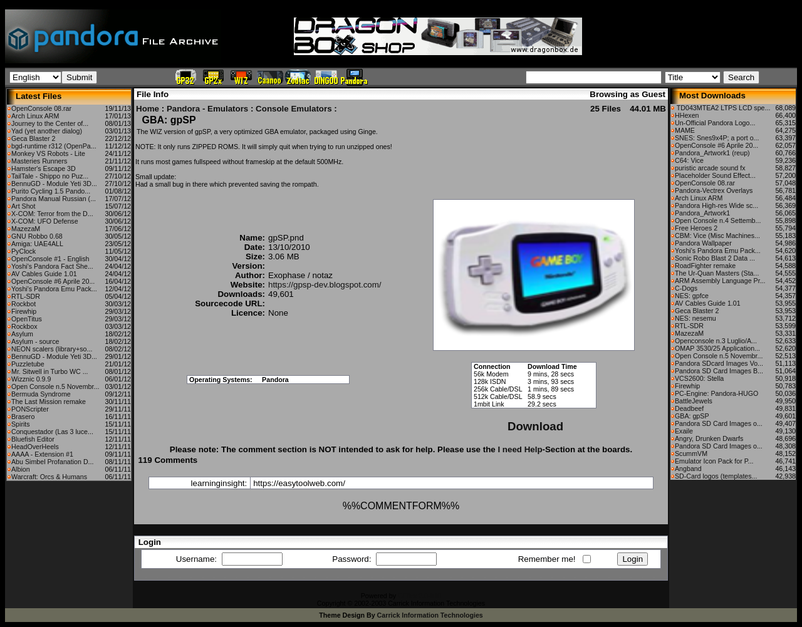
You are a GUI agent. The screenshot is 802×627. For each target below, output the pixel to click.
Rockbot (23, 304)
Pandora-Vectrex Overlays (714, 190)
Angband (688, 468)
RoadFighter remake (705, 265)
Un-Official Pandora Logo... (715, 123)
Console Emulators (293, 108)
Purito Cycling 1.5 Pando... (50, 191)
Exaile (684, 431)
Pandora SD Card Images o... (719, 423)
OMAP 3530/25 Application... (717, 348)
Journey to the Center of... (49, 123)
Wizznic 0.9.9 (31, 379)
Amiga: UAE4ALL (37, 243)
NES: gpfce (692, 295)
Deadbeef (689, 408)
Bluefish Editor (33, 439)
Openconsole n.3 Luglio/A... (716, 341)
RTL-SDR (25, 296)
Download (535, 426)
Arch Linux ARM (35, 116)
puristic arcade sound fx (710, 168)
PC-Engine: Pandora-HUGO (716, 393)
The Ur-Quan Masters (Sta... (717, 273)
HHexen (687, 115)
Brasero (22, 416)
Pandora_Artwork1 (702, 213)
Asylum (22, 334)
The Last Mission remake (48, 401)
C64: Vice (689, 160)
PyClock (23, 251)
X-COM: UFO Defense (44, 221)
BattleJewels (693, 401)
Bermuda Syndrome (41, 394)
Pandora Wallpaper (703, 243)
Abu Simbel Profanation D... (52, 461)
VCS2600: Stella (699, 378)
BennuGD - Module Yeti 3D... (54, 183)
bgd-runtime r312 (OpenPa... (53, 146)
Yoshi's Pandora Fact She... (52, 266)
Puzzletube (27, 364)
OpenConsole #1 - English (50, 258)
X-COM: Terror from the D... (52, 213)
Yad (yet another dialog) (46, 131)
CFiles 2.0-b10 (419, 595)
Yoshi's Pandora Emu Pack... (54, 289)
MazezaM (25, 228)
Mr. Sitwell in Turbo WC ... (49, 371)
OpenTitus (26, 319)
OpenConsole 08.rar (41, 108)
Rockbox (24, 326)
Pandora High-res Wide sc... (716, 205)
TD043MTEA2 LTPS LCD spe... (722, 107)
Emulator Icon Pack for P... (714, 461)
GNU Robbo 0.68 (37, 236)
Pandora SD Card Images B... (719, 371)
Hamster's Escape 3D (43, 168)
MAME (685, 130)
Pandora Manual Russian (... (53, 198)
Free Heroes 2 (696, 228)
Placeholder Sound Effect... (715, 175)
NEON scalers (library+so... (51, 349)
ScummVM (691, 453)
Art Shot (23, 206)
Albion (20, 469)
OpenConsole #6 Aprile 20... (53, 281)
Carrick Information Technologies (430, 615)
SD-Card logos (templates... (716, 476)
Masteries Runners (39, 161)
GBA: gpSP (692, 416)
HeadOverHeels (35, 446)
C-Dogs (686, 288)
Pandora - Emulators (207, 108)
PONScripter (30, 409)
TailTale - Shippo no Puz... (49, 176)
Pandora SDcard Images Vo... (719, 363)
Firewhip (23, 311)
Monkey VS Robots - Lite (48, 153)
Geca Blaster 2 (33, 138)
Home (147, 108)
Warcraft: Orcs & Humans (49, 476)
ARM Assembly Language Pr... (720, 280)
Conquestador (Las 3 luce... (52, 431)
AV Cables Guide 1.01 (44, 273)
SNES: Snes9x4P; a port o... (717, 138)
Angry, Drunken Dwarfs (709, 438)
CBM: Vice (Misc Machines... (717, 235)
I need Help (519, 449)
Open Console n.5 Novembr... (55, 386)
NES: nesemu (695, 318)
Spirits (20, 424)
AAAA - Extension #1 (42, 454)
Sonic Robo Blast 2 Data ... (715, 258)
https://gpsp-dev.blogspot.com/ (325, 284)
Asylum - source (35, 341)
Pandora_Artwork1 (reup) (712, 153)
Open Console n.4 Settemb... (718, 220)
